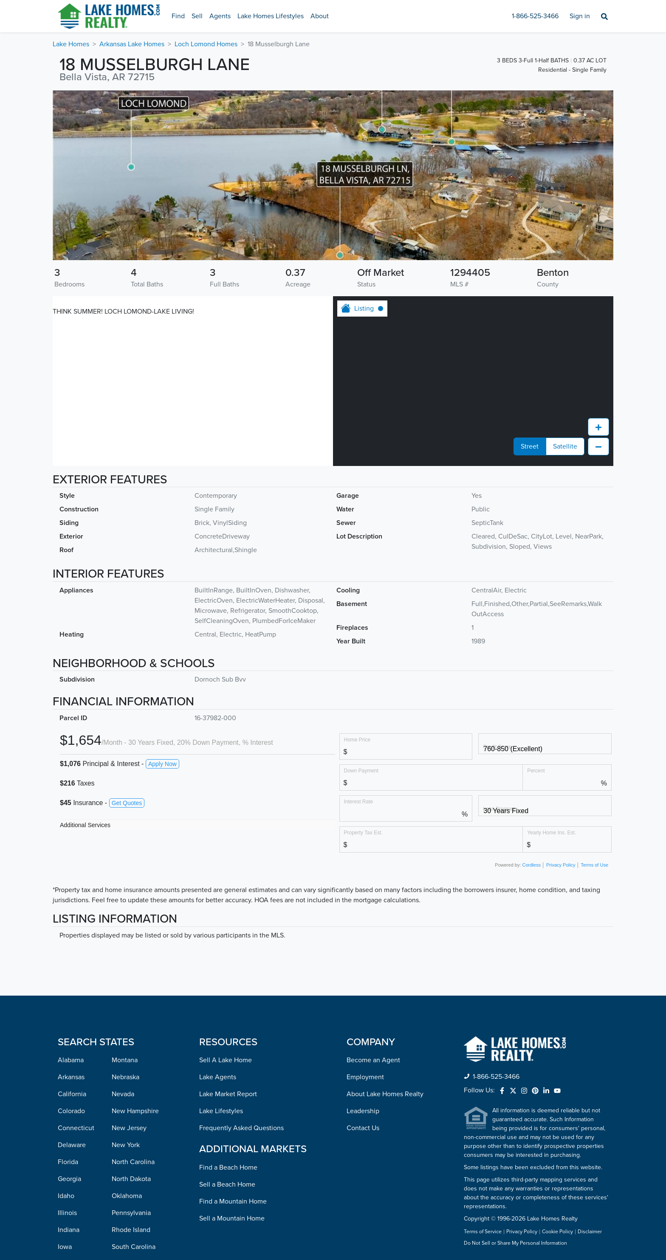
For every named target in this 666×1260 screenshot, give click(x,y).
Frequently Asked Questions (241, 976)
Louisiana (72, 1129)
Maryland (71, 1146)
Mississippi (74, 1214)
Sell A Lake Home (225, 908)
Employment (365, 925)
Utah (119, 1146)
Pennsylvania (131, 1061)
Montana (125, 908)
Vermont (124, 1163)
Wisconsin (127, 1231)
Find (178, 16)
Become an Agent (373, 908)
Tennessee (128, 1112)
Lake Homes (71, 44)
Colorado (71, 959)
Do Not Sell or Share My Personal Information (515, 1092)
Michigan (71, 1180)
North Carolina (133, 1010)
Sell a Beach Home (227, 1033)
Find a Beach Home (228, 1016)
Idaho (66, 1044)
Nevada (123, 942)
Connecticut (76, 976)
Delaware (72, 993)
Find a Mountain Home (233, 1050)
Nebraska (125, 925)
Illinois (67, 1061)
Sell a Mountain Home (232, 1067)
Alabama (71, 908)
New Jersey (129, 976)
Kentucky (71, 1112)
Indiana (68, 1078)
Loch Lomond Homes (206, 44)
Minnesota (73, 1197)
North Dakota (131, 1027)
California (72, 942)
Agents (220, 16)
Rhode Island (131, 1078)
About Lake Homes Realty (385, 942)
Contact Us (363, 976)
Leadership (363, 959)
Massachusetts (79, 1163)
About (319, 16)
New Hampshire (135, 959)
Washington (129, 1197)
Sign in (580, 16)
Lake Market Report (228, 942)
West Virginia (131, 1214)
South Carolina (133, 1095)
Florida (68, 1010)
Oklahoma (127, 1044)
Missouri (70, 1231)
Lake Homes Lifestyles (270, 16)
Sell (197, 16)
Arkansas (71, 925)
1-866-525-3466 (535, 16)
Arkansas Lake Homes (131, 44)
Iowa (65, 1095)
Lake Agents (217, 925)
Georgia (69, 1027)
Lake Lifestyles (221, 959)
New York (126, 993)
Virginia (123, 1180)
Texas (120, 1129)
